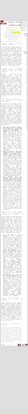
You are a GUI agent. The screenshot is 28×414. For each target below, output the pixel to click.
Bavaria (12, 115)
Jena (27, 122)
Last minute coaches (12, 39)
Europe (13, 192)
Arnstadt (19, 317)
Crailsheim (3, 318)
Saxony (16, 266)
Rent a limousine (8, 32)
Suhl (27, 89)
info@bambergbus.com (11, 27)
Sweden (4, 146)
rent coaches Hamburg (14, 331)
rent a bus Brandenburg (12, 329)
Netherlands (15, 148)
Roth (27, 82)
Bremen (11, 259)
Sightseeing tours (9, 37)
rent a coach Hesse (6, 332)
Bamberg (5, 188)
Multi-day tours (17, 37)
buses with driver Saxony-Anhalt (9, 339)
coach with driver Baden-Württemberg (10, 327)
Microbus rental (16, 32)
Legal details (15, 30)
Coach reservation (8, 34)
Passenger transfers (17, 34)
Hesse (16, 92)
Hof (26, 88)
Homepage (9, 30)
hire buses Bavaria (6, 328)
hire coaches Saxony (15, 338)
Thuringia (3, 96)
